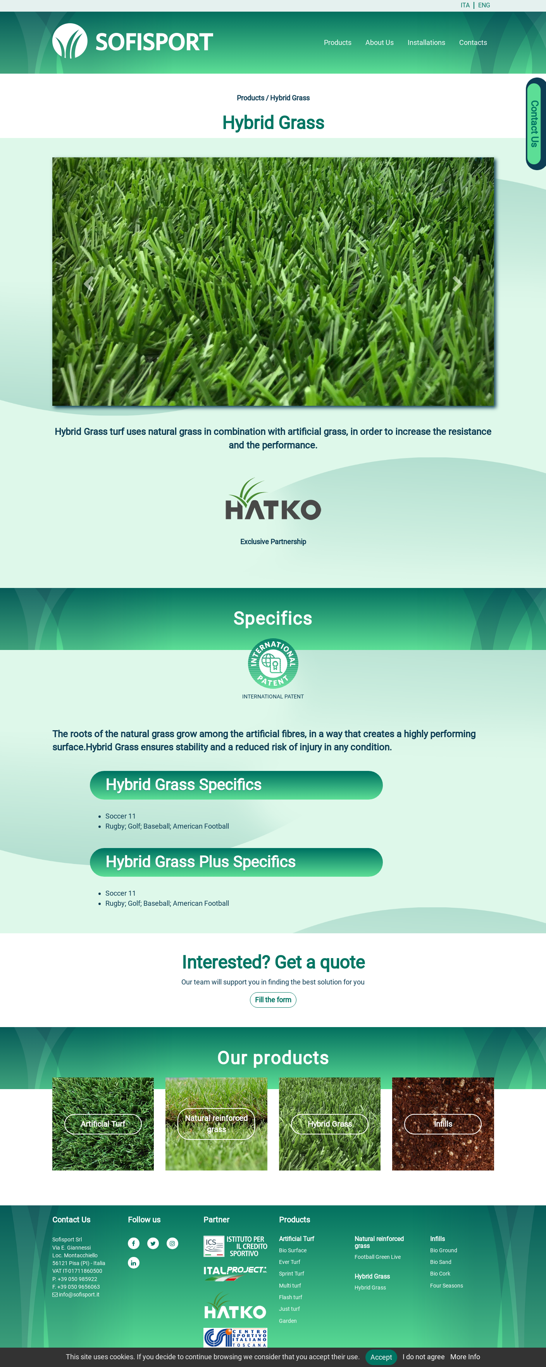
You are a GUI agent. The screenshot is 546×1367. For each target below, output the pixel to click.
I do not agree (424, 1357)
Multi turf (290, 1286)
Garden (288, 1321)
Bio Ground (443, 1250)
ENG (484, 5)
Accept (381, 1357)
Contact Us (534, 124)
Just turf (289, 1309)
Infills (443, 1124)
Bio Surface (293, 1250)
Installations (426, 42)
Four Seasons (446, 1286)
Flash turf (290, 1297)
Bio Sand (440, 1262)
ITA (465, 5)
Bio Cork (440, 1273)
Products (337, 42)
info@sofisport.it (76, 1294)
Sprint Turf (291, 1273)
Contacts (473, 42)
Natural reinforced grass (216, 1124)
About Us (379, 42)
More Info (465, 1357)
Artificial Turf (103, 1124)
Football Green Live (378, 1257)
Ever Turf (289, 1262)
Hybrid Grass (330, 1124)
